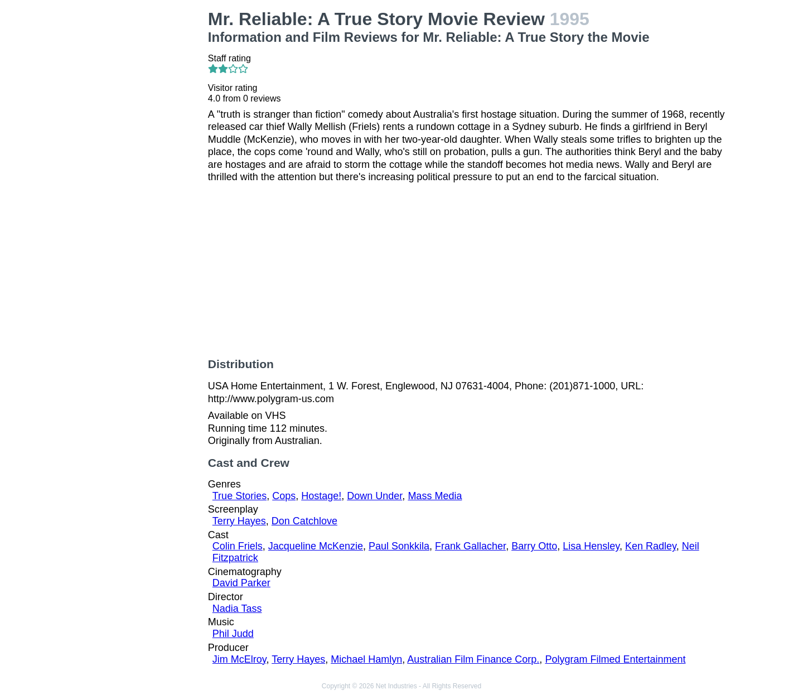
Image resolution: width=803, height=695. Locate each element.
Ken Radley (650, 546)
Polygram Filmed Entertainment (615, 659)
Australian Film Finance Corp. (473, 659)
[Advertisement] (140, 176)
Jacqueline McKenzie (315, 546)
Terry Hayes (239, 521)
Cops (284, 495)
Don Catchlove (304, 521)
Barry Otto (534, 546)
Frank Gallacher (470, 546)
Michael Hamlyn (366, 659)
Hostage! (321, 495)
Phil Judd (233, 633)
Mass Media (435, 495)
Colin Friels (237, 546)
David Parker (241, 582)
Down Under (374, 495)
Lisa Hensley (591, 546)
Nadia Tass (237, 608)
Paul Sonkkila (399, 546)
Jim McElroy (239, 659)
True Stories (239, 495)
